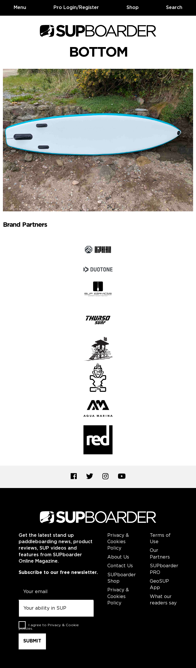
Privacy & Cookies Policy (118, 542)
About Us (118, 557)
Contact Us (120, 566)
